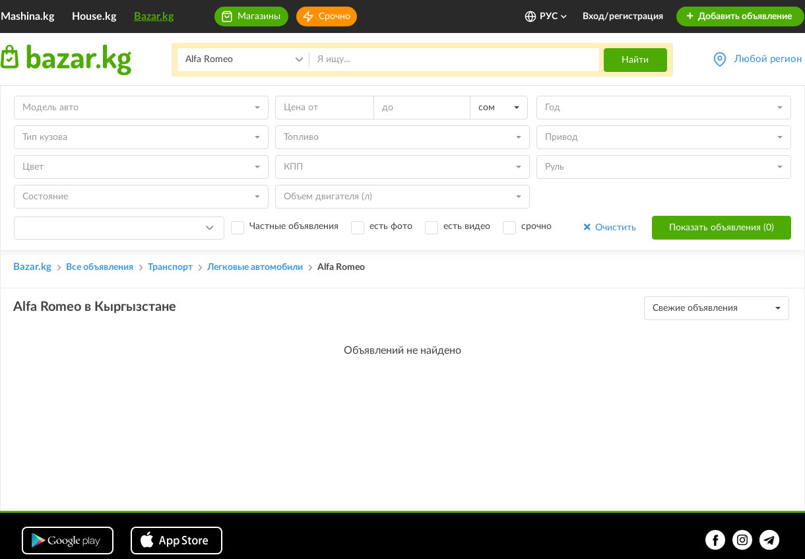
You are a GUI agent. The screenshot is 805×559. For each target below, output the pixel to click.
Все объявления (99, 267)
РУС (554, 16)
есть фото (391, 226)
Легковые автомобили (255, 267)
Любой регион (768, 59)
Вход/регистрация (623, 16)
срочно (536, 226)
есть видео (466, 226)
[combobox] (141, 107)
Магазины (259, 16)
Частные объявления (293, 226)
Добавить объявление (739, 16)
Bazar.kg (154, 16)
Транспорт (170, 267)
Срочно (334, 16)
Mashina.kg (27, 16)
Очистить (608, 227)
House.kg (94, 16)
